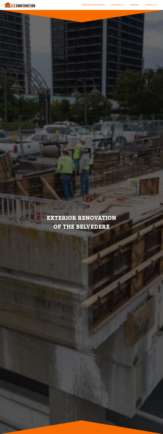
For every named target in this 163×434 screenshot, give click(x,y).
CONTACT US (151, 4)
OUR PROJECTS (117, 4)
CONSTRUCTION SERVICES (93, 4)
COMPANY (134, 4)
